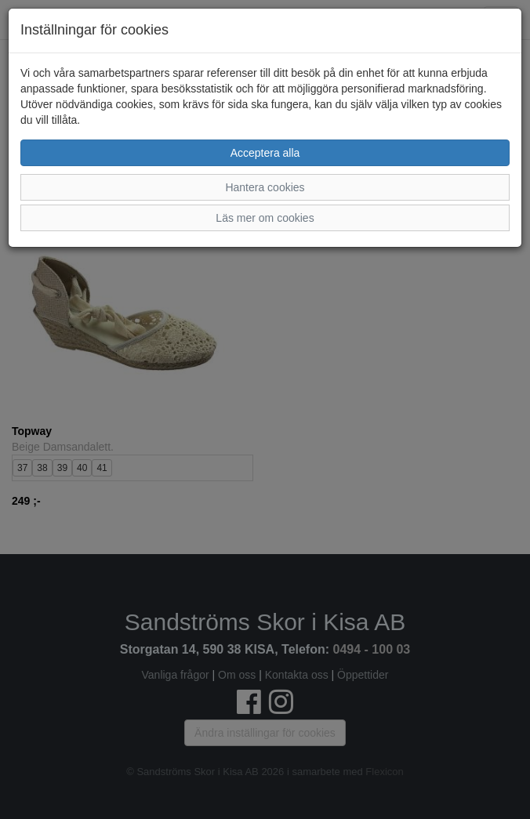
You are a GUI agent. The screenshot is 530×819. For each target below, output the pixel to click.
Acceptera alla (265, 153)
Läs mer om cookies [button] (265, 218)
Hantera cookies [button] (264, 187)
